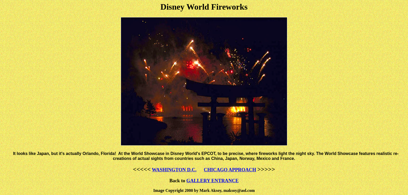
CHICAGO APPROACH (230, 169)
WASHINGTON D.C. (174, 169)
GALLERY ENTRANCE (212, 180)
